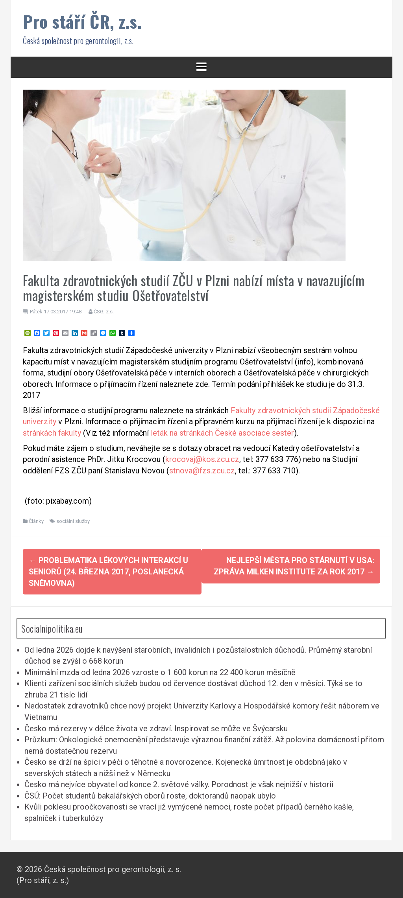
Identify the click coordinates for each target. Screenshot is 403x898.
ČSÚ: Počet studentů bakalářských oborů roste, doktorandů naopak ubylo (150, 795)
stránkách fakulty (52, 433)
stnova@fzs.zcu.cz (202, 470)
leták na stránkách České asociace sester (222, 433)
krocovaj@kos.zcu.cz (202, 459)
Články (36, 521)
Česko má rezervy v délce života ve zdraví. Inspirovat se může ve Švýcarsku (156, 728)
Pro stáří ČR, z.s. (82, 21)
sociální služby (73, 521)
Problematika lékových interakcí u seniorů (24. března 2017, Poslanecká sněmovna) (108, 571)
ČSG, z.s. (104, 312)
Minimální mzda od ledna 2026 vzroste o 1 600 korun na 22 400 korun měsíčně (160, 672)
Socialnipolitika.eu (52, 628)
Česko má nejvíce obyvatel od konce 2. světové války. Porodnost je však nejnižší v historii (178, 784)
